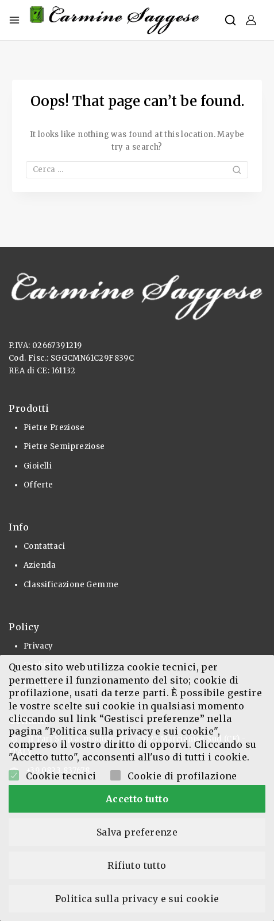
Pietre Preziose (54, 427)
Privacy (38, 646)
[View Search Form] (230, 20)
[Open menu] (14, 20)
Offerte (38, 485)
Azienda (40, 565)
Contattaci (44, 546)
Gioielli (38, 466)
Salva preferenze (137, 832)
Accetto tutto (137, 799)
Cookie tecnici (61, 776)
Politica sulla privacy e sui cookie (137, 898)
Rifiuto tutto (136, 865)
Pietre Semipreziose (64, 446)
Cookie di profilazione (182, 776)
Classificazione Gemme (71, 585)
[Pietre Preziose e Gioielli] (115, 20)
